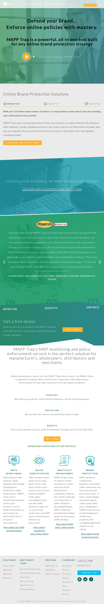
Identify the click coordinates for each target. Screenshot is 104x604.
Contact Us (63, 4)
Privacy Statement (63, 601)
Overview (8, 566)
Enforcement (53, 574)
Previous (4, 261)
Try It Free (52, 439)
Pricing (51, 560)
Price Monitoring (30, 573)
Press (66, 570)
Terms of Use (80, 601)
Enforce (93, 306)
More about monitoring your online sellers (39, 530)
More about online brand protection (90, 535)
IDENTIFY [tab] (52, 104)
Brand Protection (30, 569)
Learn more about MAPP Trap (51, 57)
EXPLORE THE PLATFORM (22, 143)
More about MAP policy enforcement (64, 526)
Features (38, 4)
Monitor (10, 307)
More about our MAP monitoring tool (14, 529)
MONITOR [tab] (11, 104)
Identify (51, 307)
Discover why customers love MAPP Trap (52, 189)
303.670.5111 (84, 565)
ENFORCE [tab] (93, 104)
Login (99, 5)
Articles (67, 566)
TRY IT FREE (90, 5)
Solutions (26, 4)
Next (100, 261)
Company (69, 560)
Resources (50, 4)
